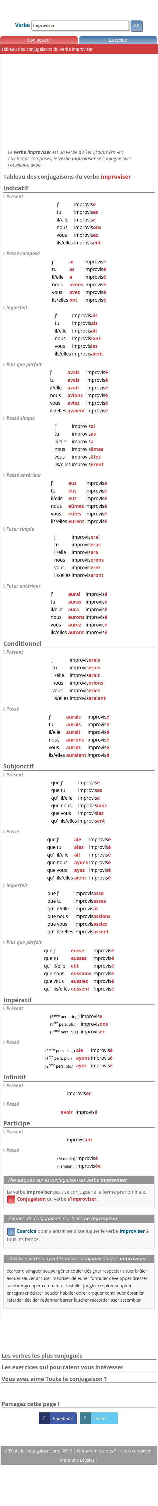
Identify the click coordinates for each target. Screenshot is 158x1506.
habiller (67, 1293)
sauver (28, 1278)
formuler (99, 1278)
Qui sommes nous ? (97, 1451)
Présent (14, 196)
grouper (33, 1285)
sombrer (15, 1285)
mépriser (61, 1278)
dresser (140, 1278)
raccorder (99, 1300)
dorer (81, 1293)
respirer (106, 1285)
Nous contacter (136, 1451)
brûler (141, 1271)
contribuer (115, 1293)
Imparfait (16, 307)
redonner (49, 1300)
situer (128, 1271)
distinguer (32, 1271)
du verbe (52, 1199)
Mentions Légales (78, 1460)
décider (31, 1300)
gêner (64, 1271)
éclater (36, 1293)
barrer (66, 1300)
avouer (13, 1278)
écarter (14, 1271)
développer (120, 1278)
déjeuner (81, 1278)
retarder (15, 1300)
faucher (81, 1300)
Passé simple (20, 418)
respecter (112, 1271)
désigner (92, 1271)
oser (115, 1300)
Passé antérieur (23, 475)
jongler (90, 1285)
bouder (51, 1293)
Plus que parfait (24, 364)
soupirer (123, 1285)
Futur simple (20, 529)
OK (136, 25)
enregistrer (18, 1293)
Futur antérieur (23, 586)
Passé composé (23, 253)
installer (74, 1285)
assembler (130, 1300)
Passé (12, 709)
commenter (53, 1285)
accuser (43, 1278)
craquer (96, 1293)
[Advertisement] (79, 101)
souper (50, 1271)
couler (77, 1271)
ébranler (135, 1293)
